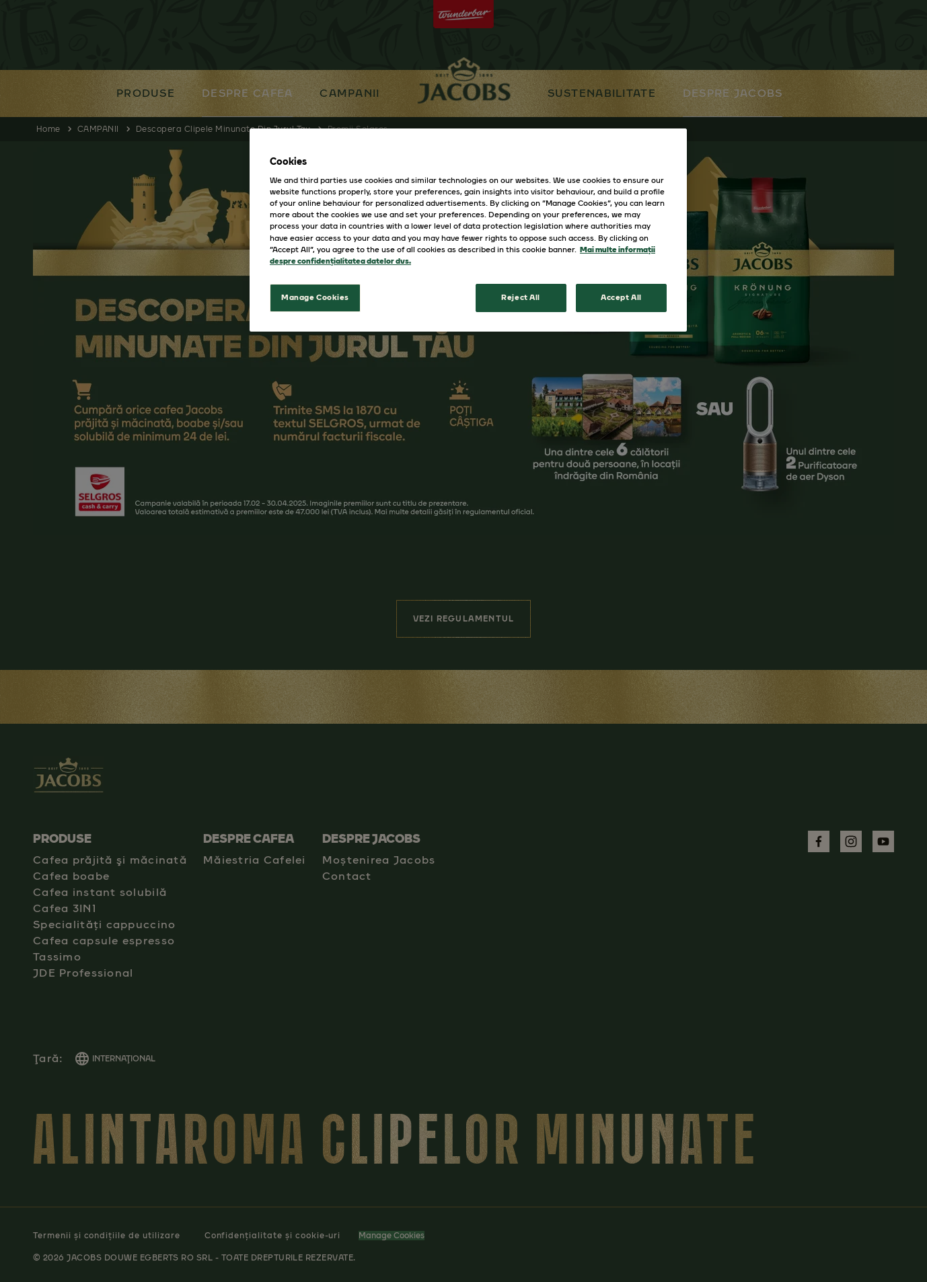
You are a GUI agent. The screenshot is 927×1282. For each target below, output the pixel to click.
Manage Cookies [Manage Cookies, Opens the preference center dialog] (315, 297)
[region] (468, 230)
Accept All (621, 297)
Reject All (520, 297)
